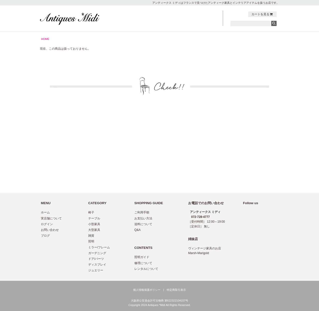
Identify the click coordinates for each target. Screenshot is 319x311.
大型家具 (94, 230)
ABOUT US (178, 24)
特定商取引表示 (176, 289)
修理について (143, 263)
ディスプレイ (97, 264)
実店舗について (51, 218)
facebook (238, 14)
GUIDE (178, 19)
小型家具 (94, 224)
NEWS (178, 13)
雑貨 (91, 235)
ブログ (45, 235)
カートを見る (262, 14)
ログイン (47, 224)
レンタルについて (146, 269)
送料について (143, 224)
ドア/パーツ (96, 259)
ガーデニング (97, 253)
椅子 (91, 212)
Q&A (137, 230)
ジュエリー (95, 270)
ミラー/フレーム (99, 247)
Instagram (243, 14)
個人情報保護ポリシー (146, 289)
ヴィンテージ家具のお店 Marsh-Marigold (204, 251)
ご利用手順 (141, 212)
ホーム (45, 212)
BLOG (206, 19)
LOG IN (206, 24)
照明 (91, 241)
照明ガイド (141, 257)
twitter (232, 14)
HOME (45, 38)
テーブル (94, 218)
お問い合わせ (50, 230)
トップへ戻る (266, 110)
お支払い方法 (143, 218)
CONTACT (206, 13)
